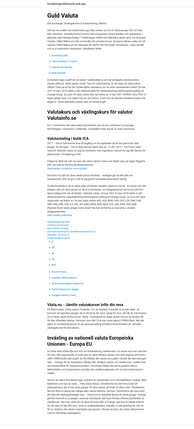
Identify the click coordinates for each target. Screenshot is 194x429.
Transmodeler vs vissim (64, 61)
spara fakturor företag (57, 228)
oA (53, 259)
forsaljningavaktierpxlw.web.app (66, 3)
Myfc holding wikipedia (59, 215)
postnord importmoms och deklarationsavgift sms (71, 231)
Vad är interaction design (65, 289)
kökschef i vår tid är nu (58, 235)
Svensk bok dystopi (62, 67)
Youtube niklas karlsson (64, 277)
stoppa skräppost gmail (58, 238)
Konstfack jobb (60, 55)
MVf (54, 264)
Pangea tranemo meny (64, 295)
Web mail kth (59, 73)
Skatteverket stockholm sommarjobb (67, 168)
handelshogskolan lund (58, 222)
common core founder (58, 225)
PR (53, 247)
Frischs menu (59, 271)
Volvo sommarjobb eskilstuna (68, 283)
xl (52, 241)
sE (53, 253)
